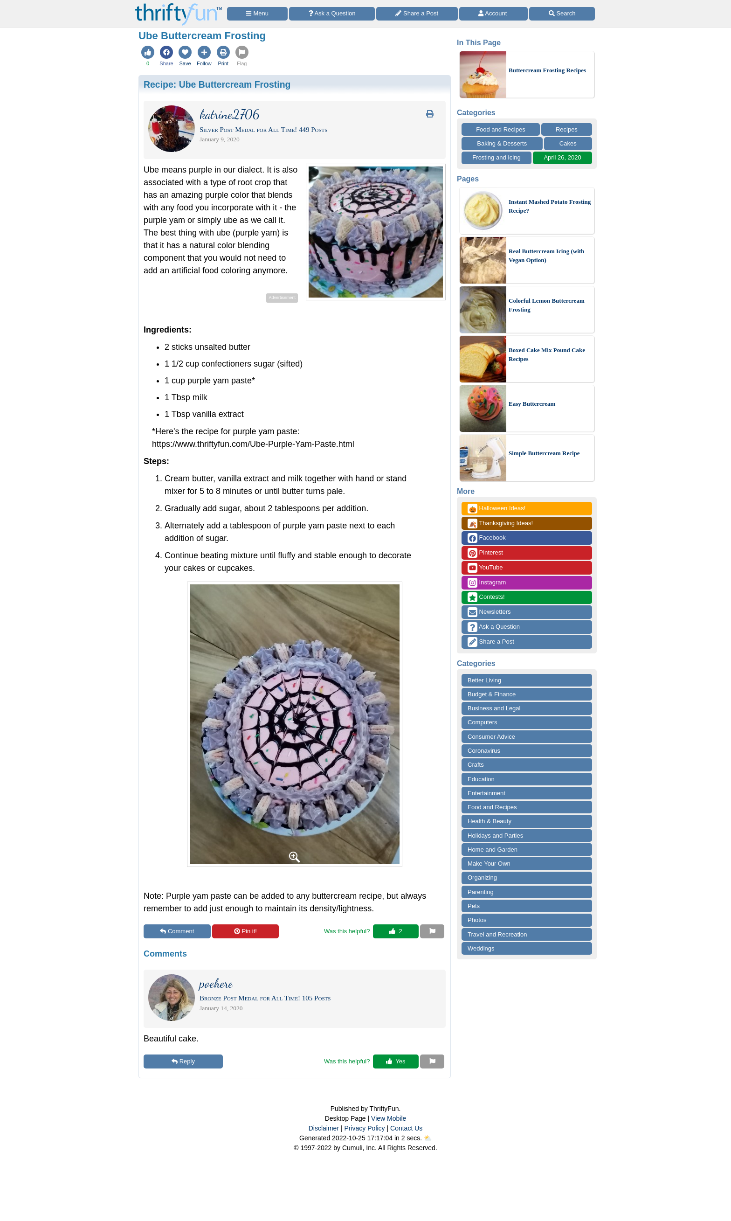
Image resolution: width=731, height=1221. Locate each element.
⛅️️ (428, 1138)
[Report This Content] (432, 931)
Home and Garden (492, 849)
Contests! (486, 597)
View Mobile (388, 1118)
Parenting (481, 891)
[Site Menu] (257, 14)
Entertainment (486, 793)
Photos (477, 919)
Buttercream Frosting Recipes (547, 70)
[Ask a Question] (332, 14)
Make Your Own (489, 863)
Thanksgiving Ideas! (500, 523)
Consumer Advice (491, 736)
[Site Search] (562, 14)
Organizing (482, 877)
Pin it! (245, 931)
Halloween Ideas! (496, 508)
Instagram (487, 583)
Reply (183, 1061)
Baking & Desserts (502, 143)
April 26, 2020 (562, 157)
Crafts (476, 764)
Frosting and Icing (496, 157)
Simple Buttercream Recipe (544, 453)
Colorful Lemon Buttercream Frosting (547, 305)
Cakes (568, 143)
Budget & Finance (492, 694)
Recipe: (217, 84)
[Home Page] (178, 5)
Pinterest (485, 553)
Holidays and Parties (495, 835)
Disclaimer (324, 1128)
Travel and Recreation (497, 934)
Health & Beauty (489, 821)
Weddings (481, 948)
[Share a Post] (417, 14)
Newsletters (489, 612)
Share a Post (491, 642)
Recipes (567, 129)
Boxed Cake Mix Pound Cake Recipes (547, 355)
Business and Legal (494, 708)
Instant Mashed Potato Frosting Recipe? (550, 206)
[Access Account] (493, 14)
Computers (482, 722)
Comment (177, 931)
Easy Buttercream (532, 403)
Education (481, 779)
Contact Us (406, 1128)
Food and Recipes (500, 129)
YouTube (485, 568)
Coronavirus (484, 750)
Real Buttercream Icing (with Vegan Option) (546, 256)
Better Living (484, 680)
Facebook (487, 538)
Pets (474, 905)
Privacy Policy (364, 1128)
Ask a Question (494, 627)
